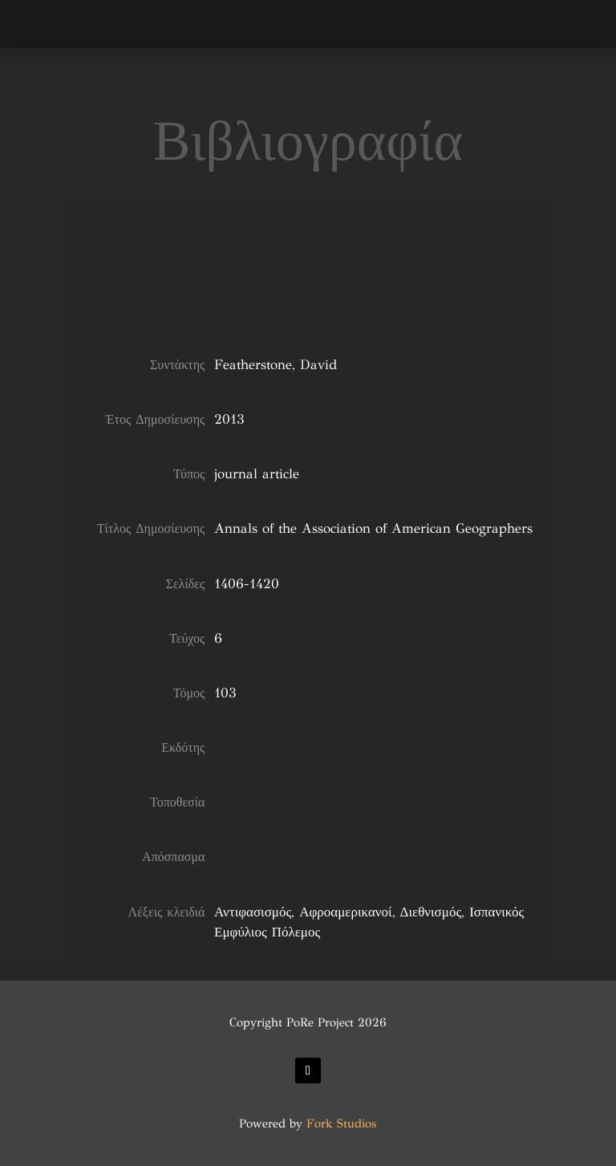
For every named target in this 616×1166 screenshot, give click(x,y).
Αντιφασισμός (252, 912)
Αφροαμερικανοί (345, 912)
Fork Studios (341, 1123)
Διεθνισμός (431, 912)
